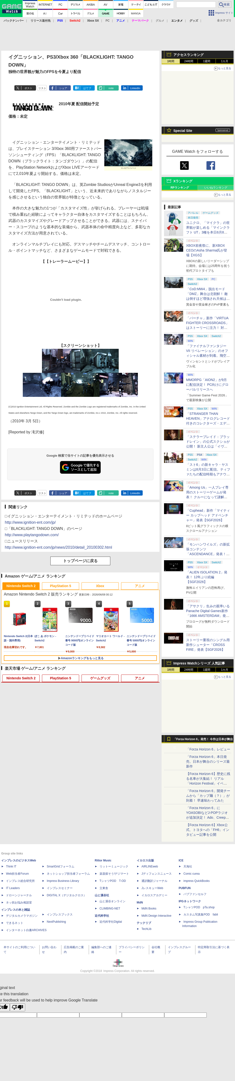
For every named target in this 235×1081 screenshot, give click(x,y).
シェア (63, 88)
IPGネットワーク (190, 901)
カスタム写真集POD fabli (200, 914)
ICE (181, 860)
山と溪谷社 (102, 895)
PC (108, 20)
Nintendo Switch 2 (20, 586)
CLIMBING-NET (110, 908)
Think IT (11, 866)
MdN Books (148, 908)
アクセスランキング (188, 55)
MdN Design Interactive (156, 915)
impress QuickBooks (196, 881)
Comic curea (191, 873)
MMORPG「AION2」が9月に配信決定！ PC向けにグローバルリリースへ (207, 384)
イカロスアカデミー (154, 895)
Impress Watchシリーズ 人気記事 (199, 663)
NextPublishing (56, 921)
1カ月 (225, 61)
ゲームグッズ (100, 678)
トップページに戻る (80, 561)
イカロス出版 (145, 860)
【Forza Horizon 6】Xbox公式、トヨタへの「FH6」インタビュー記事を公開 (207, 829)
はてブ (87, 88)
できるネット (14, 923)
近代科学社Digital (111, 921)
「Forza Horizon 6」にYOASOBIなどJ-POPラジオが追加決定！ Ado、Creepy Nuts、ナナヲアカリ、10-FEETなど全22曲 (207, 817)
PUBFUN (185, 888)
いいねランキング (215, 187)
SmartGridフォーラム (60, 866)
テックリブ (144, 923)
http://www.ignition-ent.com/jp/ (30, 522)
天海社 (187, 866)
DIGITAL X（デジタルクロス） (66, 895)
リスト (42, 88)
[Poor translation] (17, 1007)
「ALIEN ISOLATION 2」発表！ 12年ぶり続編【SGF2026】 (206, 577)
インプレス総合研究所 (20, 881)
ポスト (28, 88)
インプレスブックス (60, 914)
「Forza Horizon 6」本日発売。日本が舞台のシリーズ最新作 (208, 761)
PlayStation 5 (60, 586)
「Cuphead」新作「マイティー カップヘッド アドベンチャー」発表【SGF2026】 (208, 515)
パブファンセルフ (194, 894)
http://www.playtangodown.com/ (32, 535)
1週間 (207, 61)
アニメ (140, 586)
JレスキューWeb (152, 888)
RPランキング (179, 187)
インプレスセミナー (60, 888)
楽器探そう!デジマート (114, 873)
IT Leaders (13, 888)
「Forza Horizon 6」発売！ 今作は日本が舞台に (203, 740)
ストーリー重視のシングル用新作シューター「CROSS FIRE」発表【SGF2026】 (208, 644)
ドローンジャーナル (19, 895)
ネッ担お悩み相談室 (19, 902)
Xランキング (182, 181)
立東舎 (104, 888)
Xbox (100, 586)
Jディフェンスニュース (156, 873)
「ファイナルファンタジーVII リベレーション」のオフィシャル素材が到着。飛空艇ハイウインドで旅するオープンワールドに (208, 355)
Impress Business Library (63, 881)
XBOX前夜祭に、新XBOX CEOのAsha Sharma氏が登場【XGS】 (206, 250)
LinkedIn (135, 88)
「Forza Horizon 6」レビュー (208, 749)
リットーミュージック (114, 866)
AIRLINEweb (149, 866)
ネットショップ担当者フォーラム (68, 873)
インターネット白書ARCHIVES (26, 930)
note (111, 88)
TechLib (146, 929)
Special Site (182, 131)
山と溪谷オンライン (112, 901)
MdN (140, 902)
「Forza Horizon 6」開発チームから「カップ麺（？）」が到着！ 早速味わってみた (208, 795)
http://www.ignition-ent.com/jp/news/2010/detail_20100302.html (58, 547)
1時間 (171, 61)
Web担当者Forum (17, 873)
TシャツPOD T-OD (113, 881)
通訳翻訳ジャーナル (154, 881)
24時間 (188, 61)
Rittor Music (103, 860)
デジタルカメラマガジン (22, 915)
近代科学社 (102, 915)
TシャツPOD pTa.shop (199, 907)
